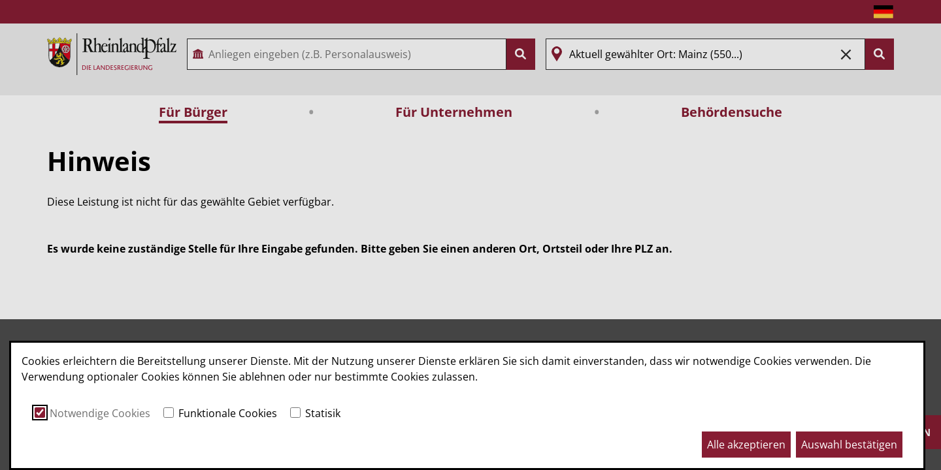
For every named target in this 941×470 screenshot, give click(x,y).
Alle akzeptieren (746, 444)
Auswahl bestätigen (849, 444)
